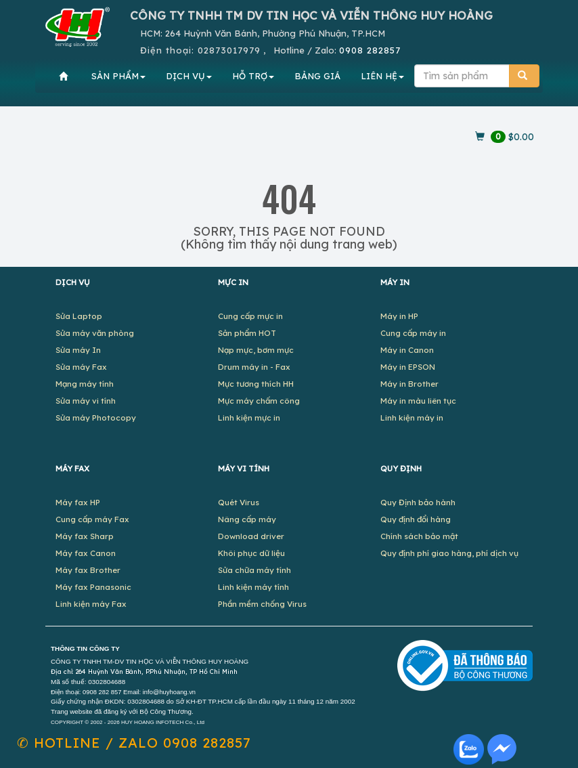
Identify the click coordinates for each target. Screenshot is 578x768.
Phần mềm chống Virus (262, 604)
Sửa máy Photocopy (95, 417)
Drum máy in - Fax (254, 367)
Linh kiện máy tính (253, 587)
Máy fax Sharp (84, 536)
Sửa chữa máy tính (254, 570)
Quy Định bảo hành (417, 502)
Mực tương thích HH (256, 384)
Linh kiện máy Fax (91, 604)
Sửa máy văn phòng (94, 333)
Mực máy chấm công (259, 401)
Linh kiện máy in (411, 417)
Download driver (251, 536)
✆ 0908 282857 (134, 742)
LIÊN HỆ (382, 75)
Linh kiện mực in (249, 417)
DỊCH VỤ (189, 75)
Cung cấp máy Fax (92, 519)
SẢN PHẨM (118, 75)
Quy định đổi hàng (415, 519)
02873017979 (229, 50)
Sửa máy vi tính (85, 401)
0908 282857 (370, 50)
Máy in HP (399, 316)
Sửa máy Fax (81, 367)
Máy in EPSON (407, 367)
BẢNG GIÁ (317, 75)
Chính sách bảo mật (419, 536)
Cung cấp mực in (250, 316)
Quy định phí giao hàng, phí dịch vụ (449, 553)
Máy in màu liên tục (418, 401)
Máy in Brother (409, 384)
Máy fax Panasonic (93, 587)
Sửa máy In (78, 350)
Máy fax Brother (87, 570)
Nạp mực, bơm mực (256, 350)
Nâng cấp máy (247, 519)
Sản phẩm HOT (247, 333)
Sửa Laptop (78, 316)
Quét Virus (238, 502)
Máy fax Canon (85, 553)
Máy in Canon (407, 350)
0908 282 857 (102, 692)
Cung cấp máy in (413, 333)
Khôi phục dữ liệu (251, 553)
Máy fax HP (77, 502)
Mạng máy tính (84, 384)
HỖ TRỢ (253, 75)
